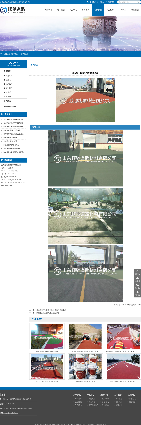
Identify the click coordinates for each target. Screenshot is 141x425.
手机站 (101, 2)
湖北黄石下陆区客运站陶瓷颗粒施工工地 (51, 310)
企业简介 (124, 399)
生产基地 (124, 405)
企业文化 (124, 402)
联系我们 (110, 2)
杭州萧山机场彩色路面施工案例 (47, 313)
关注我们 (91, 2)
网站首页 (16, 54)
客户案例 (26, 54)
